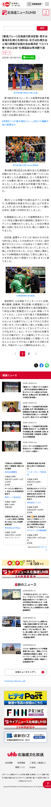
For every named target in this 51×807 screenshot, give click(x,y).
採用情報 (21, 763)
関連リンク (20, 767)
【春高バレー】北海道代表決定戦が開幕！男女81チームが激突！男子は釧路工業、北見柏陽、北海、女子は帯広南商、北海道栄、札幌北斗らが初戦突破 (35, 431)
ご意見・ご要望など (38, 763)
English (33, 767)
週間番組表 (34, 4)
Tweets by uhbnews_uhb (15, 681)
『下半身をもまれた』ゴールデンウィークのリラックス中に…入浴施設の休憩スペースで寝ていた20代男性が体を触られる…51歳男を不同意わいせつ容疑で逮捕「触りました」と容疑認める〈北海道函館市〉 (36, 602)
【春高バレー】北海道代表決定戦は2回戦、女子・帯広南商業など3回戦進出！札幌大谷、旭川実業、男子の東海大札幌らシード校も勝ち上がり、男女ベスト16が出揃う (35, 412)
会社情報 (9, 763)
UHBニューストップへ (25, 672)
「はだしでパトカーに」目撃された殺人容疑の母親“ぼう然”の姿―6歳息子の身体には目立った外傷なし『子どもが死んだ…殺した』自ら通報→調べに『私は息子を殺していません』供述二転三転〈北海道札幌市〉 (35, 629)
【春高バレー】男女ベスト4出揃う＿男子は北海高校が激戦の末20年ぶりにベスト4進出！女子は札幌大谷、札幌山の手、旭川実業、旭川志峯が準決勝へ (35, 392)
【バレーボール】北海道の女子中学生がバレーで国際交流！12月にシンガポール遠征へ (35, 448)
